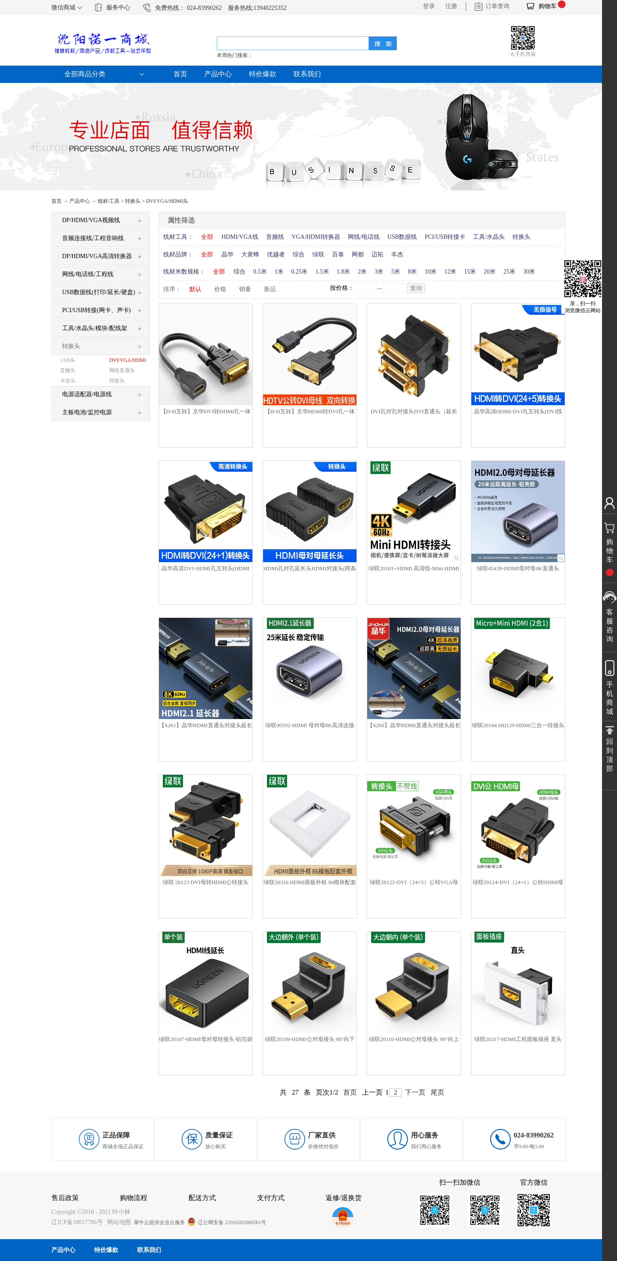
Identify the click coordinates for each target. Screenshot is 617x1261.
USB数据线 (402, 237)
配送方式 (202, 1197)
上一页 (372, 1092)
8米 (412, 271)
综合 (299, 254)
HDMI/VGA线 (240, 237)
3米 (378, 271)
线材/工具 (109, 201)
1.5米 (322, 271)
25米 (509, 271)
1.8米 (343, 271)
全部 (207, 237)
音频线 (275, 237)
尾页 (437, 1092)
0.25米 (299, 271)
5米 (395, 271)
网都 (358, 254)
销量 (245, 289)
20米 (490, 271)
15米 (470, 271)
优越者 (276, 254)
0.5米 (260, 271)
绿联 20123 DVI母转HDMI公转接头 (206, 882)
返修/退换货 (344, 1197)
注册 (451, 6)
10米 (431, 271)
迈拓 (377, 254)
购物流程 (133, 1197)
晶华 (228, 254)
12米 (450, 271)
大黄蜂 (250, 254)
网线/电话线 (364, 237)
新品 (270, 289)
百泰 (338, 254)
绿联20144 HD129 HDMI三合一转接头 (518, 725)
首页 (180, 74)
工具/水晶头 (489, 237)
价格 (220, 289)
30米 (529, 271)
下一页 (415, 1092)
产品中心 (79, 201)
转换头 (133, 201)
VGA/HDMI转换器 (316, 237)
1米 (279, 271)
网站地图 (117, 1222)
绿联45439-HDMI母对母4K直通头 (518, 568)
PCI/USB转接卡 (445, 237)
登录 (429, 6)
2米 (362, 271)
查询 (416, 288)
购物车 (548, 6)
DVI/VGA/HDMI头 (167, 201)
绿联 (318, 254)
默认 (195, 289)
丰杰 (397, 254)
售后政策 (65, 1197)
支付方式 (271, 1197)
